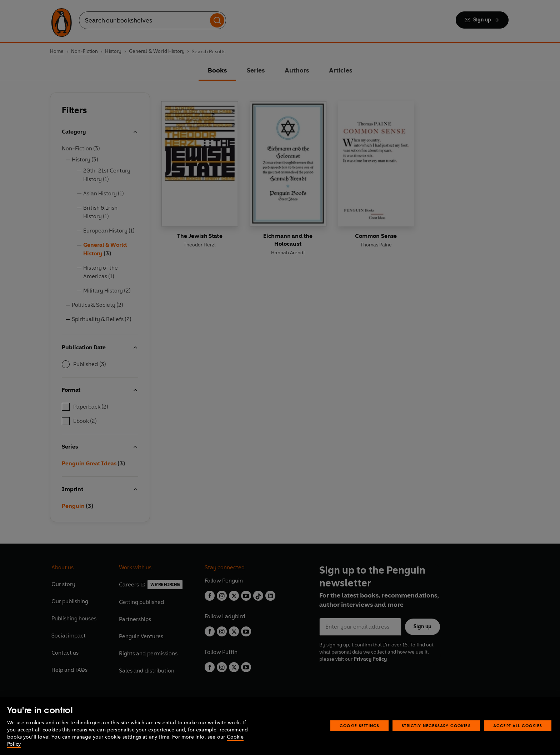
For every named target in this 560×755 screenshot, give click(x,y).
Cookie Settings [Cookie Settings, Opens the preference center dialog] (360, 725)
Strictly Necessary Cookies (436, 725)
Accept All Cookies (517, 725)
